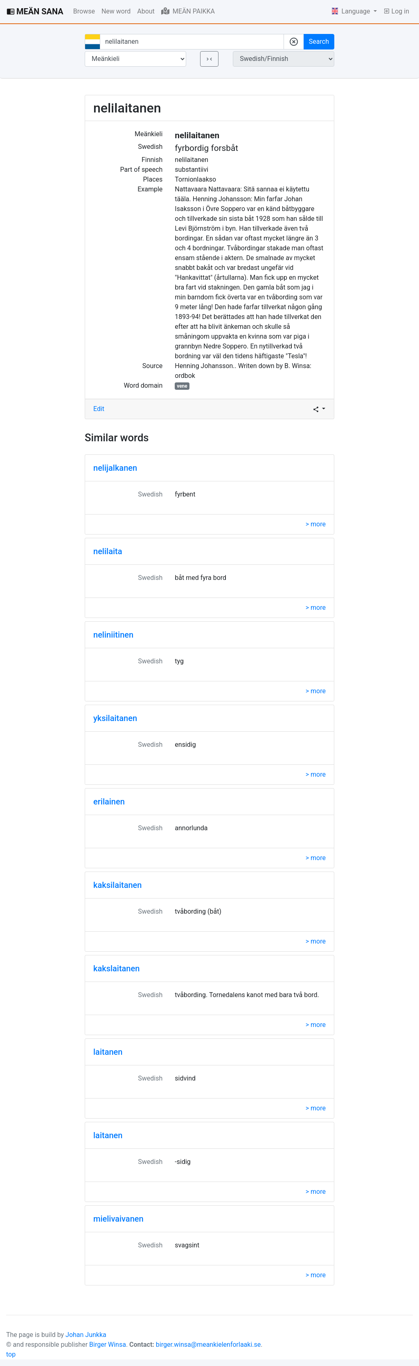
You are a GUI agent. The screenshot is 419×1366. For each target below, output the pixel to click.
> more (316, 524)
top (11, 1354)
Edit (98, 409)
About (146, 11)
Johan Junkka (85, 1335)
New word (116, 11)
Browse (84, 11)
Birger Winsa (107, 1344)
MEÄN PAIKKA (188, 11)
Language (352, 11)
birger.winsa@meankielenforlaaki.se (208, 1344)
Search (319, 41)
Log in (396, 11)
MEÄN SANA (35, 11)
